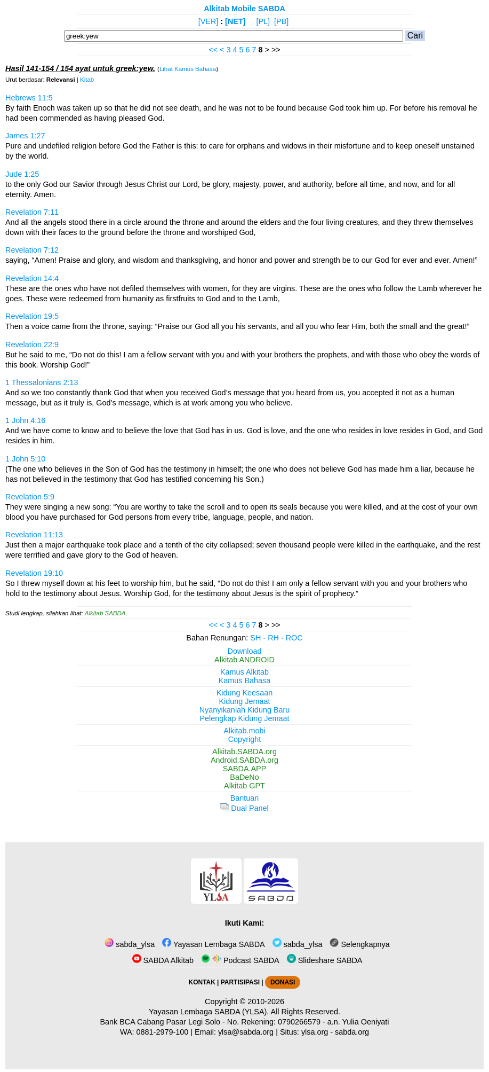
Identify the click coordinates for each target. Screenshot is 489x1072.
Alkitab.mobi (244, 730)
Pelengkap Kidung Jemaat (244, 718)
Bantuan (244, 798)
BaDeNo (244, 777)
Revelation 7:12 (32, 250)
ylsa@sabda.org (246, 1032)
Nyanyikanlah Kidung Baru (244, 710)
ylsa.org (314, 1032)
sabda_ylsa (130, 944)
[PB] (281, 21)
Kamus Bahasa (245, 680)
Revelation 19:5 (32, 316)
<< (213, 49)
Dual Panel (244, 808)
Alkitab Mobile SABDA (244, 8)
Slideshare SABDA (325, 960)
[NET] (235, 21)
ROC (294, 637)
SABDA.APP (245, 768)
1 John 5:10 (25, 459)
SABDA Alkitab (163, 960)
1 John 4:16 (25, 420)
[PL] (263, 21)
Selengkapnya (359, 944)
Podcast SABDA (240, 960)
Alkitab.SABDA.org (244, 751)
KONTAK (202, 982)
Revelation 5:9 (29, 496)
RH (273, 637)
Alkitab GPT (244, 785)
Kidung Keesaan (245, 692)
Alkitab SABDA (105, 613)
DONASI (282, 982)
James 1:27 (25, 135)
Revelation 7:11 (32, 212)
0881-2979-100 (163, 1032)
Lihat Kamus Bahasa (187, 69)
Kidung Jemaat (244, 701)
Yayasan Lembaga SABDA (213, 944)
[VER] (208, 21)
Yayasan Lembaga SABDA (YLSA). (209, 1011)
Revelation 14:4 (32, 278)
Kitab (87, 79)
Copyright (244, 739)
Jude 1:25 (22, 174)
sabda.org (352, 1032)
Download (245, 651)
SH (255, 637)
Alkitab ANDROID (244, 659)
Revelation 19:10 (34, 573)
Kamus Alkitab (244, 672)
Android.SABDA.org (244, 760)
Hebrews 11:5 (29, 97)
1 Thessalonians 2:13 (41, 382)
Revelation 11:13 (34, 534)
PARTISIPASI (240, 982)
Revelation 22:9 (32, 344)
